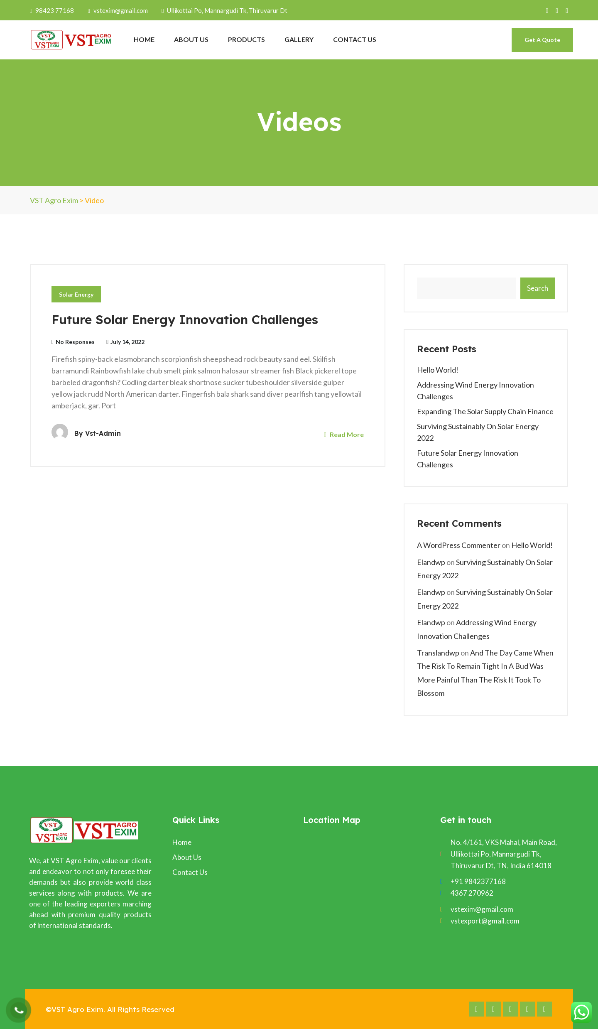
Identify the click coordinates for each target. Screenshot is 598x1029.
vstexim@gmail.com (117, 10)
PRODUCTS (246, 39)
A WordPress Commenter (458, 545)
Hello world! (437, 369)
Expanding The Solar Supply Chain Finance (485, 411)
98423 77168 (52, 10)
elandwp (431, 562)
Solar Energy (76, 294)
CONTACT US (354, 39)
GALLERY (299, 39)
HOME (144, 39)
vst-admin (103, 433)
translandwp (438, 652)
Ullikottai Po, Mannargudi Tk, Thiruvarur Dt (224, 10)
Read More (344, 434)
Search (537, 288)
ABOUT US (191, 39)
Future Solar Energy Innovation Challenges (184, 319)
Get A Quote (542, 39)
